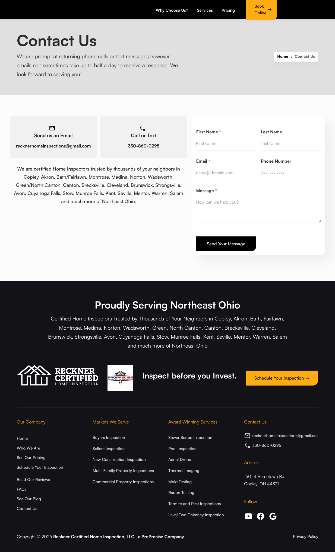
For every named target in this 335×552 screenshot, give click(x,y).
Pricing (228, 10)
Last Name (271, 131)
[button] (173, 9)
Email (203, 161)
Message (206, 190)
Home (282, 56)
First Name (208, 131)
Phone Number (276, 161)
